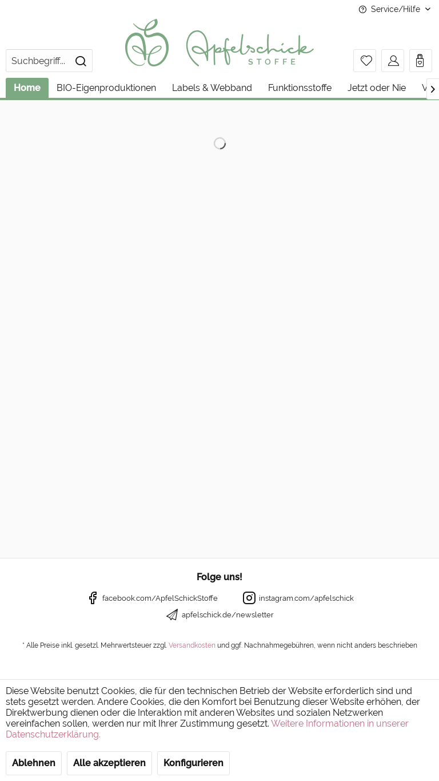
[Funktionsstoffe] (300, 88)
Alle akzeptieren (109, 763)
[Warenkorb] (420, 60)
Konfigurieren (193, 763)
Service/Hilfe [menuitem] (390, 9)
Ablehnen (33, 763)
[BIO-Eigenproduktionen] (106, 88)
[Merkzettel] (364, 60)
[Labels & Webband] (212, 88)
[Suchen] (81, 60)
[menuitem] (49, 60)
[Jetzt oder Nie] (377, 88)
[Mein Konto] (392, 60)
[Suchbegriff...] (49, 60)
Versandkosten (192, 645)
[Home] (27, 88)
